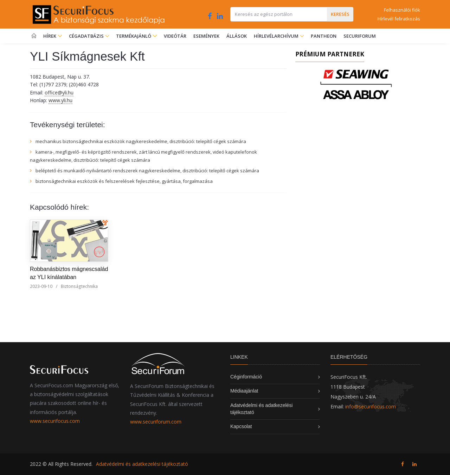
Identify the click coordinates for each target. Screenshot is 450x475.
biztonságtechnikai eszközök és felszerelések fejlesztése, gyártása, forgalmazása (124, 181)
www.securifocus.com (55, 421)
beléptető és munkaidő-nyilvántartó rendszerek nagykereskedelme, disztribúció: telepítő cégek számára (147, 170)
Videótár (175, 36)
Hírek (52, 36)
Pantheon (323, 36)
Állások (236, 36)
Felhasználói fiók (402, 10)
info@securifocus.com (370, 406)
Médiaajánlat (244, 391)
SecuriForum (359, 36)
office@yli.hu (59, 92)
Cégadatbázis (87, 36)
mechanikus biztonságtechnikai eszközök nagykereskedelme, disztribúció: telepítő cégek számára (141, 141)
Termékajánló (136, 36)
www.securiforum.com (155, 421)
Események (206, 36)
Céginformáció (246, 377)
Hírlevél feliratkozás (399, 19)
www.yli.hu (60, 100)
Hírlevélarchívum (277, 36)
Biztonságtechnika (79, 286)
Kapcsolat (241, 426)
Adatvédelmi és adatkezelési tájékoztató (142, 464)
